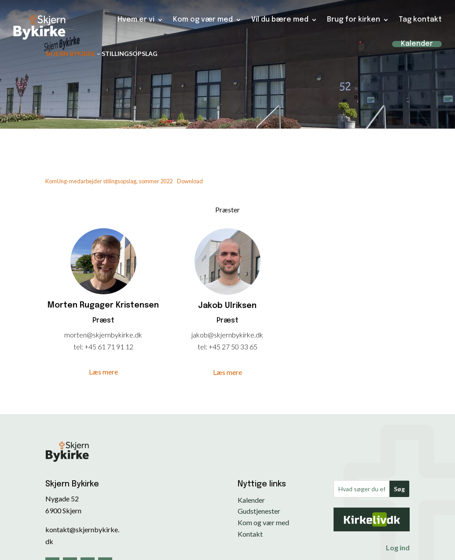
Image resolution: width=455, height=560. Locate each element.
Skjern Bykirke (70, 53)
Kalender (417, 41)
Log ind (398, 547)
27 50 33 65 (239, 346)
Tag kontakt (420, 16)
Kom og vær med (203, 16)
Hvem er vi (135, 16)
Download (190, 181)
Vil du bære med (279, 16)
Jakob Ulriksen (227, 306)
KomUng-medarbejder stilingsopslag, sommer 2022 (108, 181)
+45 (91, 346)
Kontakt (250, 534)
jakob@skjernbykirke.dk (227, 334)
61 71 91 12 (115, 346)
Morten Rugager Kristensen (103, 305)
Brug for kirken (353, 16)
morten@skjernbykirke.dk (103, 334)
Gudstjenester (259, 511)
